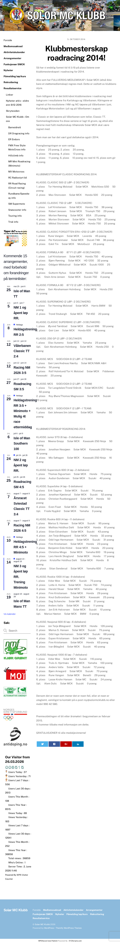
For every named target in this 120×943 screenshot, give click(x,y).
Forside (8, 40)
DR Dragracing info (18, 133)
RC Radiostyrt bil (17, 177)
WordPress (49, 928)
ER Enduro (14, 139)
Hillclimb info (15, 155)
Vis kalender (10, 614)
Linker (9, 94)
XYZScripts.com (75, 941)
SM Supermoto (16, 203)
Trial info (13, 222)
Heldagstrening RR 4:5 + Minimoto (25, 547)
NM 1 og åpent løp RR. (21, 313)
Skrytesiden (13, 111)
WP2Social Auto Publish (48, 941)
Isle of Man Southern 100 (22, 443)
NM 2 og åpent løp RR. (21, 465)
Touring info (15, 215)
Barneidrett (14, 127)
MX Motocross (16, 171)
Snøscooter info (17, 210)
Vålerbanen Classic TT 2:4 (22, 351)
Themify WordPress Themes (69, 928)
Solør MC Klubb (42, 924)
